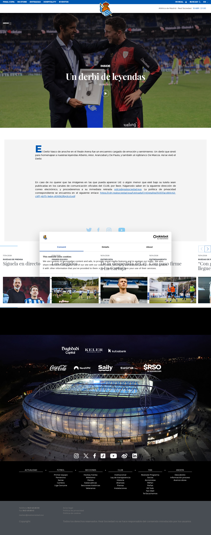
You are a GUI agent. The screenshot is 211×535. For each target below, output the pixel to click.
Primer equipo (61, 475)
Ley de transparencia (120, 478)
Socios (150, 478)
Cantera (61, 483)
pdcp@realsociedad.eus (128, 189)
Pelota (90, 480)
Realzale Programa (150, 475)
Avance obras (180, 480)
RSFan (150, 483)
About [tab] (149, 247)
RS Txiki (150, 488)
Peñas (150, 486)
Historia (120, 480)
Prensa (120, 486)
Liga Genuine (61, 486)
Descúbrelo (180, 475)
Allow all (147, 296)
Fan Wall (150, 491)
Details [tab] (105, 247)
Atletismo (90, 478)
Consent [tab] (61, 247)
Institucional (120, 475)
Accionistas (150, 480)
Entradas (35, 2)
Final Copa (9, 2)
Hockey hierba (90, 475)
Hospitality (50, 2)
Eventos (63, 2)
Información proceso (180, 478)
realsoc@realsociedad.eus (31, 515)
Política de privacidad (73, 511)
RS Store (22, 2)
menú (7, 23)
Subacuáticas (90, 483)
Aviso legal (68, 508)
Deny (63, 296)
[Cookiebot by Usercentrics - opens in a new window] (155, 237)
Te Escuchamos (150, 494)
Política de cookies (72, 513)
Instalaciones (120, 488)
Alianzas (120, 483)
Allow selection (105, 296)
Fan (150, 470)
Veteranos (90, 488)
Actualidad (31, 470)
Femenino (61, 478)
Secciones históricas (90, 486)
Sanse (61, 480)
